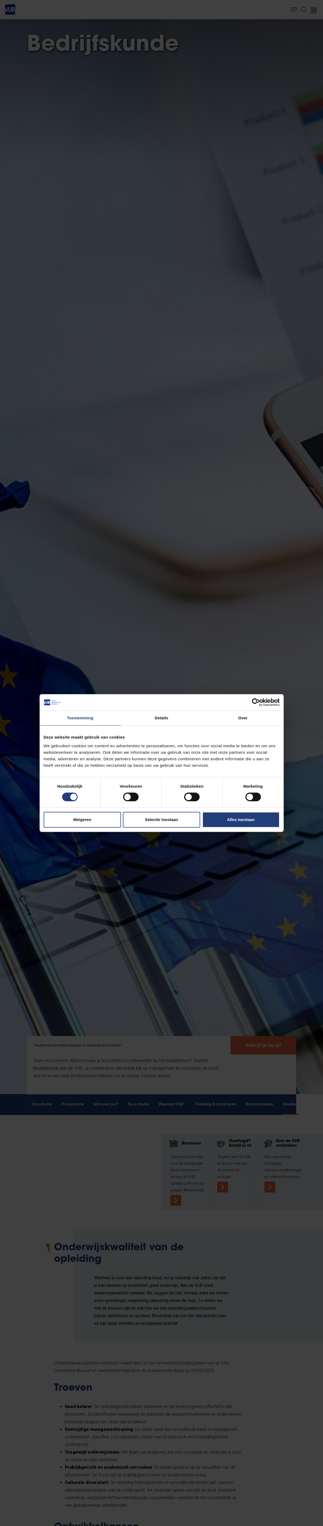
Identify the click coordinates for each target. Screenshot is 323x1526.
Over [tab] (243, 718)
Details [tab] (161, 718)
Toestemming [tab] (80, 718)
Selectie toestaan (161, 819)
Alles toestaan (241, 819)
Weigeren (82, 819)
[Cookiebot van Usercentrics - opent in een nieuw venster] (256, 702)
